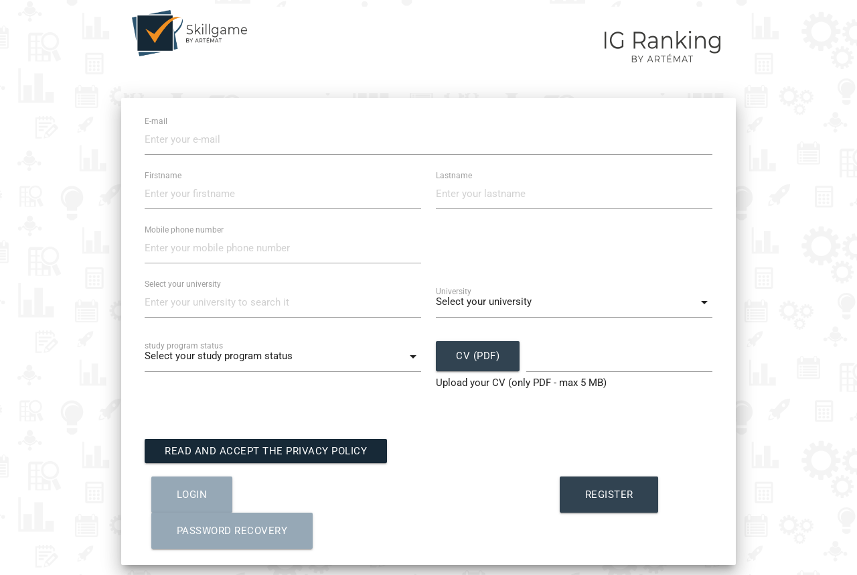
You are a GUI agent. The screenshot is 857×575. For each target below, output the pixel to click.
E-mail (156, 121)
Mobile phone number (184, 230)
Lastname (454, 175)
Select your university (183, 284)
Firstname (163, 175)
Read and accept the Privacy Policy (266, 451)
